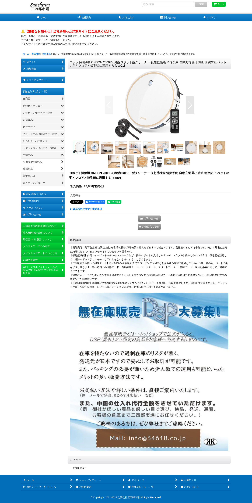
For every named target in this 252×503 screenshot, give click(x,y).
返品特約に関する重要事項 (86, 209)
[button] (109, 105)
